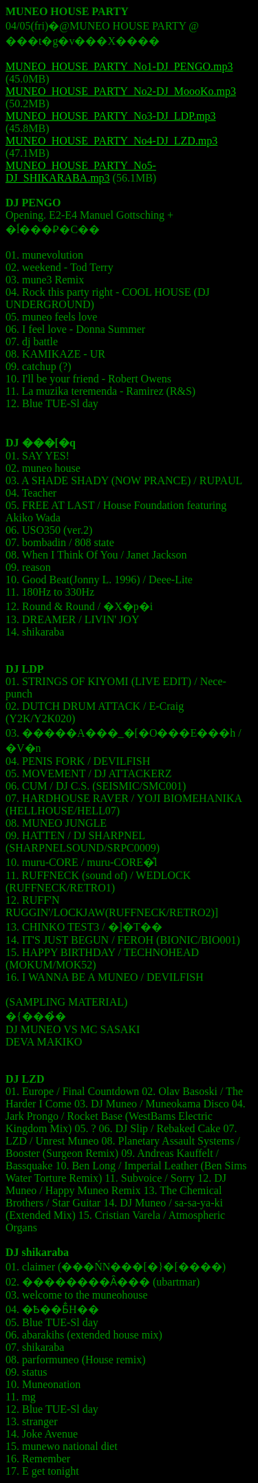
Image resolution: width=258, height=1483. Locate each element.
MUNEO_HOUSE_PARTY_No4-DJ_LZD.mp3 (111, 141)
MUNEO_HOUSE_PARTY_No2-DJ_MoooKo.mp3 (121, 91)
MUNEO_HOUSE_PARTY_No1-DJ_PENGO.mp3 (119, 66)
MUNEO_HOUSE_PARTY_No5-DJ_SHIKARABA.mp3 (81, 172)
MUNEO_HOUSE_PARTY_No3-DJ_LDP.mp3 (111, 116)
